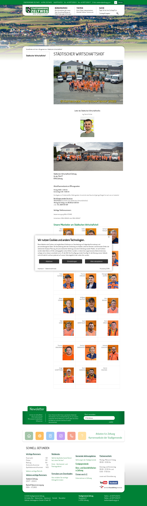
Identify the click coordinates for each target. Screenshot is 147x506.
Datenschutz (39, 498)
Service (120, 2)
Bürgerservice (63, 11)
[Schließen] (108, 237)
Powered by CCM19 (104, 269)
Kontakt (54, 498)
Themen (85, 10)
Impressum (47, 498)
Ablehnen (49, 261)
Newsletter (62, 498)
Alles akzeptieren (96, 261)
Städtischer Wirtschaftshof (55, 49)
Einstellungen (72, 261)
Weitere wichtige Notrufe (34, 471)
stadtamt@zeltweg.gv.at (103, 2)
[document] (73, 249)
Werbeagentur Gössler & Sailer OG (40, 500)
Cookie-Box (28, 498)
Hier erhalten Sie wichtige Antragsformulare (60, 478)
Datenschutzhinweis (50, 268)
